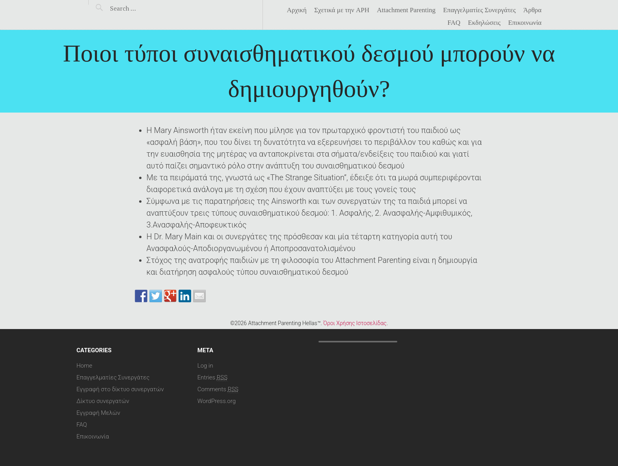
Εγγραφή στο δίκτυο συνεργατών (120, 389)
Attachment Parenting (406, 10)
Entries (212, 377)
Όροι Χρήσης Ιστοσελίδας (354, 323)
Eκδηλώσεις (484, 22)
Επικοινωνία (525, 22)
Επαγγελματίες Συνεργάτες (479, 10)
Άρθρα (532, 10)
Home (84, 365)
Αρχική (297, 10)
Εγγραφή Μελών (98, 412)
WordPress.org (216, 401)
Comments (217, 389)
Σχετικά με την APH (341, 10)
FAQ (453, 22)
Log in (205, 365)
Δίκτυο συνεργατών (102, 401)
